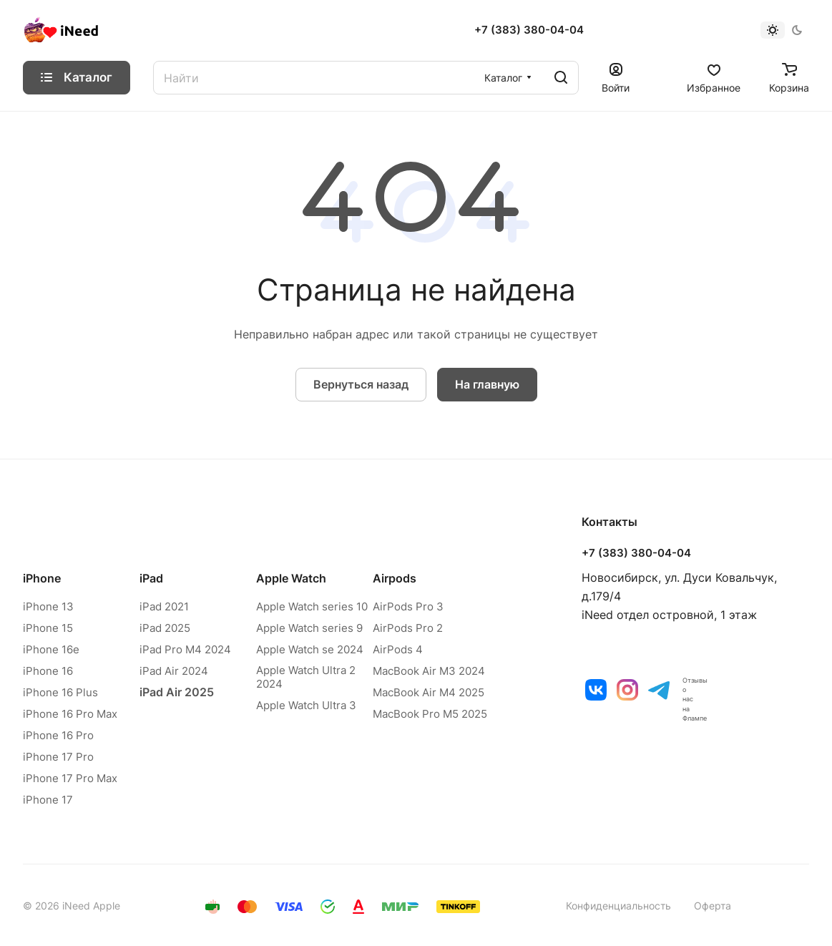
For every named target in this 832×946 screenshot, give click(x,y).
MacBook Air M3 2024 (429, 671)
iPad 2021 (164, 606)
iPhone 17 (48, 799)
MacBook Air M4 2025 (428, 692)
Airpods (394, 578)
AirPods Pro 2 (408, 628)
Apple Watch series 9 (309, 628)
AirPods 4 (398, 649)
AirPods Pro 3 (408, 606)
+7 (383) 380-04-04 (529, 30)
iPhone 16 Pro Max (70, 714)
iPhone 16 (48, 671)
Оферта (712, 905)
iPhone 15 (48, 628)
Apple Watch (291, 578)
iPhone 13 (48, 606)
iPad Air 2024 (174, 671)
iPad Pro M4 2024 (185, 649)
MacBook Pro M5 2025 (430, 714)
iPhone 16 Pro (58, 735)
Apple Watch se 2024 (309, 649)
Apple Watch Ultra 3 (306, 705)
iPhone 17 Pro (58, 757)
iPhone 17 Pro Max (70, 778)
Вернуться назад (360, 384)
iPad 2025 (165, 628)
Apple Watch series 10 (312, 606)
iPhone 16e (51, 649)
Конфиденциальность (618, 905)
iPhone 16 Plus (60, 692)
